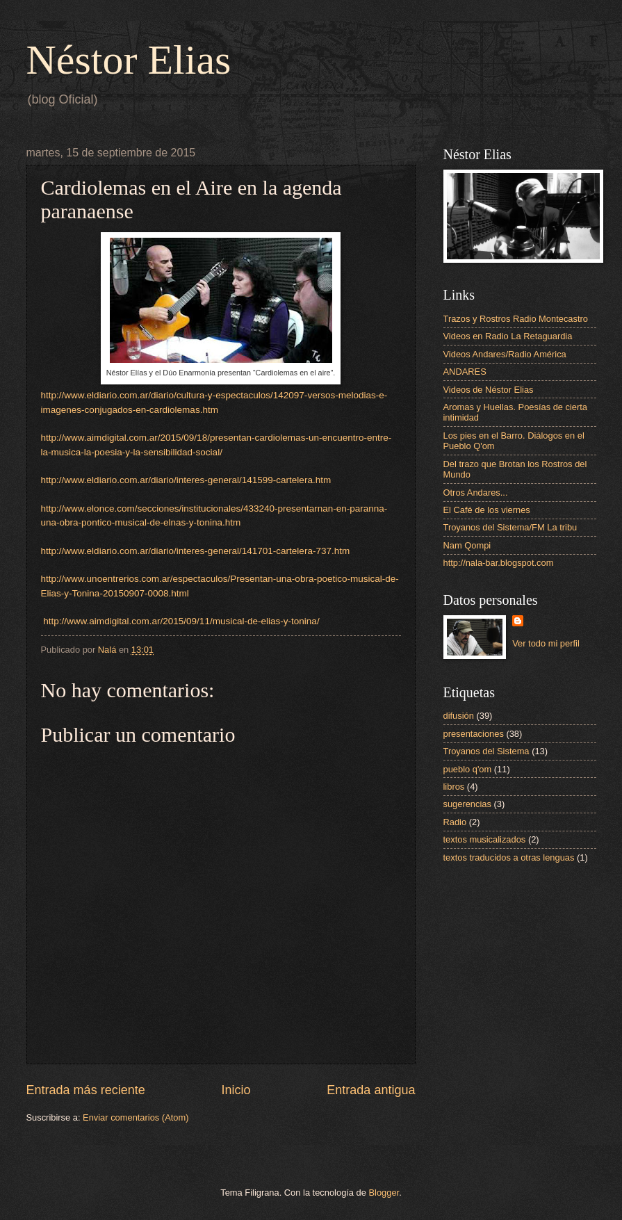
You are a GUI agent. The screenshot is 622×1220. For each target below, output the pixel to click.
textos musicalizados (484, 839)
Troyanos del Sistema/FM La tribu (510, 527)
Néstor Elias (128, 60)
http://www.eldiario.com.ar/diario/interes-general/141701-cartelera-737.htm (195, 551)
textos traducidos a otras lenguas (509, 857)
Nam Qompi (467, 545)
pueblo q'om (467, 769)
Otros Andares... (475, 492)
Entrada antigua (371, 1090)
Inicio (235, 1090)
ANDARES (464, 371)
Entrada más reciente (85, 1090)
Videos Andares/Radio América (504, 354)
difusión (458, 715)
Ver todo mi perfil (546, 643)
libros (454, 786)
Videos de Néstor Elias (488, 389)
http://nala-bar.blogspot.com (498, 563)
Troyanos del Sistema (486, 751)
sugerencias (467, 804)
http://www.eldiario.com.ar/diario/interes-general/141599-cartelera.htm (186, 480)
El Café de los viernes (486, 510)
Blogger (384, 1192)
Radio (455, 822)
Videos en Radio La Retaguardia (508, 336)
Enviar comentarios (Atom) (135, 1117)
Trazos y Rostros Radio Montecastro (515, 319)
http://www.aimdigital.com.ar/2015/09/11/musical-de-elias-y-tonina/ (180, 621)
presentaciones (473, 734)
